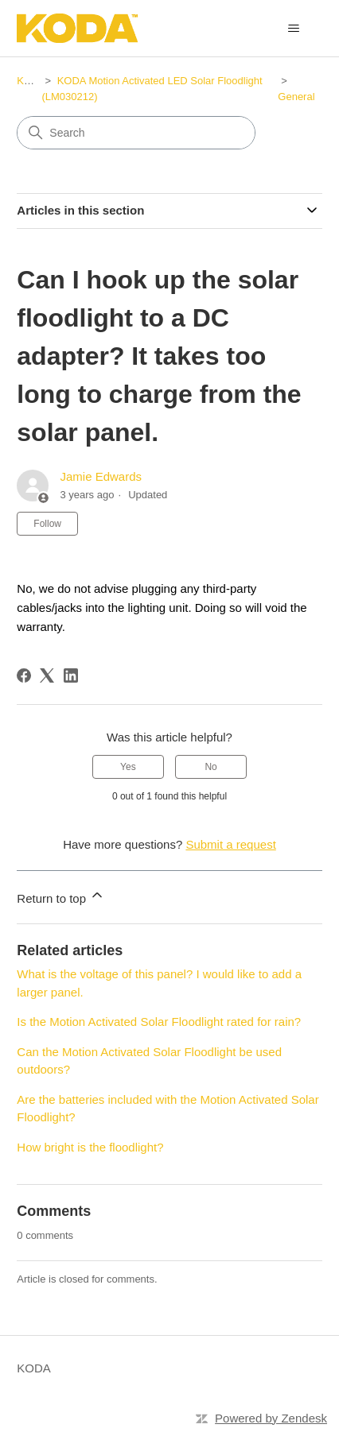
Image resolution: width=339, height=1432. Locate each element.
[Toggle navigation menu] (294, 28)
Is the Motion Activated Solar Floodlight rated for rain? (159, 1021)
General (296, 97)
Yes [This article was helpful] (128, 766)
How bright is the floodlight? (90, 1147)
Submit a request (230, 844)
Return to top (61, 896)
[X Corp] (47, 675)
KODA (31, 81)
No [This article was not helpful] (210, 766)
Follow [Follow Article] (47, 523)
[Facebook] (24, 675)
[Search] (136, 133)
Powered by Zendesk (271, 1418)
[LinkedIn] (71, 675)
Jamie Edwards (101, 476)
